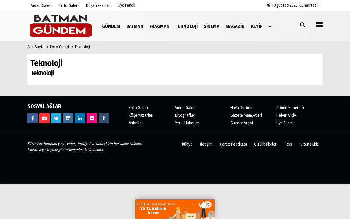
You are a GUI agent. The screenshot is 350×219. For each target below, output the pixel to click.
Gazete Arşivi (241, 123)
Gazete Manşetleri (246, 115)
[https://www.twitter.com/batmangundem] (56, 118)
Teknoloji (82, 47)
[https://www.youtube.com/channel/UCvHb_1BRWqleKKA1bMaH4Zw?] (44, 118)
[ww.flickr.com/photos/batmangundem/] (92, 118)
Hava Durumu (242, 107)
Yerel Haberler (187, 123)
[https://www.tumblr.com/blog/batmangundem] (104, 118)
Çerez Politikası (233, 144)
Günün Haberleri (290, 107)
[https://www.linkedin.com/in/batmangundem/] (80, 118)
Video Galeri (185, 107)
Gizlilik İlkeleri (266, 144)
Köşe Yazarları (141, 115)
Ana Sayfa (35, 47)
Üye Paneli (126, 5)
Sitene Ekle (309, 144)
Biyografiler (185, 115)
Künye (187, 144)
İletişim (206, 144)
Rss (289, 144)
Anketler (136, 123)
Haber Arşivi (286, 115)
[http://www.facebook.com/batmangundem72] (32, 118)
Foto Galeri (59, 47)
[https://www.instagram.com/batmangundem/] (68, 118)
